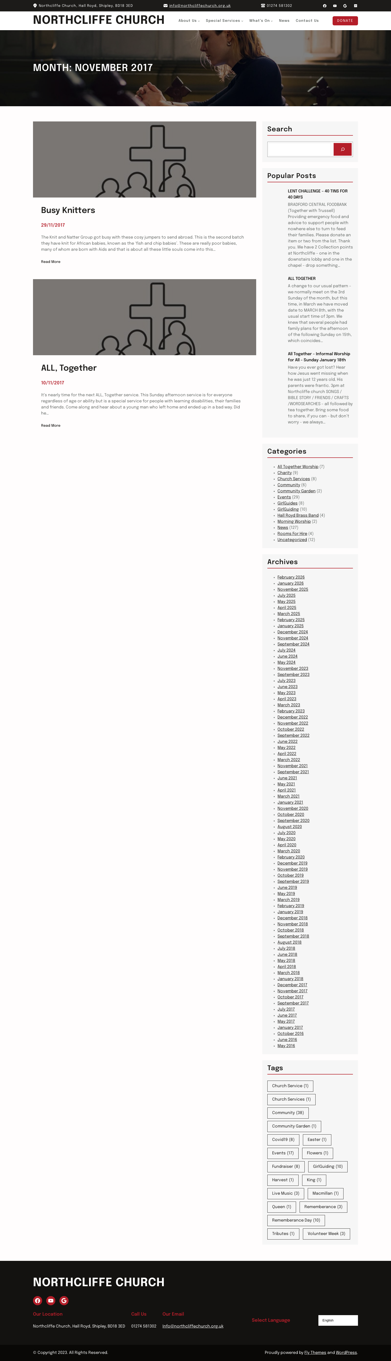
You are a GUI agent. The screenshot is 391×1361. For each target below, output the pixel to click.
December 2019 (292, 863)
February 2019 (291, 906)
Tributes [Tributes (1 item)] (283, 1234)
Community (289, 485)
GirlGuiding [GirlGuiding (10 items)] (328, 1167)
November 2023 (293, 669)
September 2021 (293, 772)
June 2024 (288, 656)
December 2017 (292, 985)
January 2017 (290, 1028)
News (283, 528)
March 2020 (289, 851)
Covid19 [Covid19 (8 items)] (283, 1140)
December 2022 (293, 717)
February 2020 (291, 857)
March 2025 (289, 614)
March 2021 (289, 796)
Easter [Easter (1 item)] (317, 1140)
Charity (285, 473)
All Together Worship (298, 467)
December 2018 (293, 918)
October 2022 (291, 729)
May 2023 (287, 693)
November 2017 (292, 991)
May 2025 (287, 602)
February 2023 (291, 711)
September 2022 (293, 735)
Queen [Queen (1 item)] (281, 1207)
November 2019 (293, 869)
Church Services (294, 479)
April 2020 (287, 845)
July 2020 (287, 833)
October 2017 (290, 997)
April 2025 (287, 608)
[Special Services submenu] (242, 21)
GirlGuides (288, 503)
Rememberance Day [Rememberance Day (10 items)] (296, 1220)
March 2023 (289, 705)
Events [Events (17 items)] (283, 1153)
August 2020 (290, 827)
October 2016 (291, 1034)
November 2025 (293, 589)
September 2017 (293, 1003)
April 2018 (287, 967)
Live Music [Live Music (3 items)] (285, 1194)
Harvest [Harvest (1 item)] (283, 1180)
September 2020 (293, 821)
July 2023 (287, 681)
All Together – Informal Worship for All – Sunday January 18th (319, 357)
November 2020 (293, 809)
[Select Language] (338, 1320)
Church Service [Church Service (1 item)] (290, 1086)
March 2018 (289, 973)
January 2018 (290, 979)
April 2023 (287, 699)
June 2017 (287, 1015)
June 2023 (288, 687)
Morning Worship (294, 522)
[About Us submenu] (199, 21)
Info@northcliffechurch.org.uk (192, 1326)
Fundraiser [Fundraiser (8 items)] (286, 1167)
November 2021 (293, 766)
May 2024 (287, 662)
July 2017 (286, 1009)
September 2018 (293, 936)
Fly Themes (315, 1353)
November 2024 (293, 638)
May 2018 (286, 961)
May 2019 (286, 894)
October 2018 (291, 930)
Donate (345, 21)
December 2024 (293, 632)
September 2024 (293, 644)
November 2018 (293, 924)
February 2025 (291, 620)
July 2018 (286, 948)
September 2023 (293, 675)
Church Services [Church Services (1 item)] (291, 1100)
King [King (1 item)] (314, 1180)
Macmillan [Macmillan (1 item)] (326, 1194)
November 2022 (293, 723)
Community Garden (297, 491)
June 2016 (287, 1040)
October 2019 (291, 875)
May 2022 (287, 748)
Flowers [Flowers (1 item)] (317, 1153)
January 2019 (290, 912)
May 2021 (286, 784)
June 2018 (287, 955)
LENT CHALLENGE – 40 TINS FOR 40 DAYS (318, 194)
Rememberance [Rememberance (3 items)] (323, 1207)
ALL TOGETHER (302, 279)
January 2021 (290, 802)
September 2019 (293, 882)
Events (284, 497)
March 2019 (289, 900)
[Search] (343, 149)
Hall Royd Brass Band (298, 515)
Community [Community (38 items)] (288, 1113)
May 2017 (286, 1021)
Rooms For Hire (292, 534)
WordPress (346, 1353)
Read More (50, 262)
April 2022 (287, 754)
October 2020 (291, 815)
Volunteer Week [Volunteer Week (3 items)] (326, 1234)
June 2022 (288, 742)
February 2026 (291, 577)
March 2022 (289, 760)
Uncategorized (292, 540)
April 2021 (287, 790)
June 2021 (287, 778)
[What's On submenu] (272, 21)
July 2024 (287, 650)
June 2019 (287, 888)
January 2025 (291, 626)
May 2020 (287, 839)
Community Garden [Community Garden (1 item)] (294, 1126)
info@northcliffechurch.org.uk (200, 6)
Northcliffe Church (99, 21)
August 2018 (290, 942)
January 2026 (291, 583)
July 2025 (287, 596)
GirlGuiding (288, 509)
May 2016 (286, 1046)
